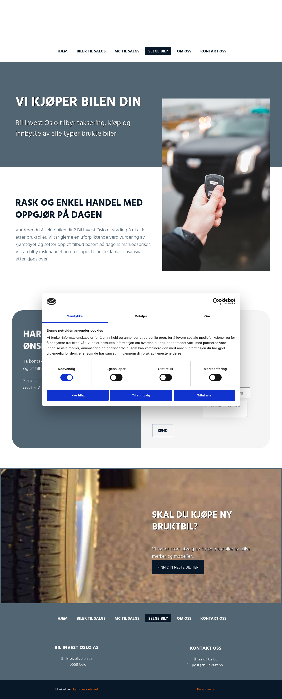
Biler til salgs (91, 51)
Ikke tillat (77, 395)
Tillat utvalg (141, 395)
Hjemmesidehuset (85, 689)
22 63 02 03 (208, 659)
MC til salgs (127, 51)
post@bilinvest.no (207, 665)
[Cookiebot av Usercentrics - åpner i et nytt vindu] (216, 301)
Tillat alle (204, 395)
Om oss (184, 51)
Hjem (62, 51)
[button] (178, 567)
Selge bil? (158, 51)
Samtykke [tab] (75, 316)
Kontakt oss (213, 51)
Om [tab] (207, 316)
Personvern (205, 689)
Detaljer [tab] (141, 316)
